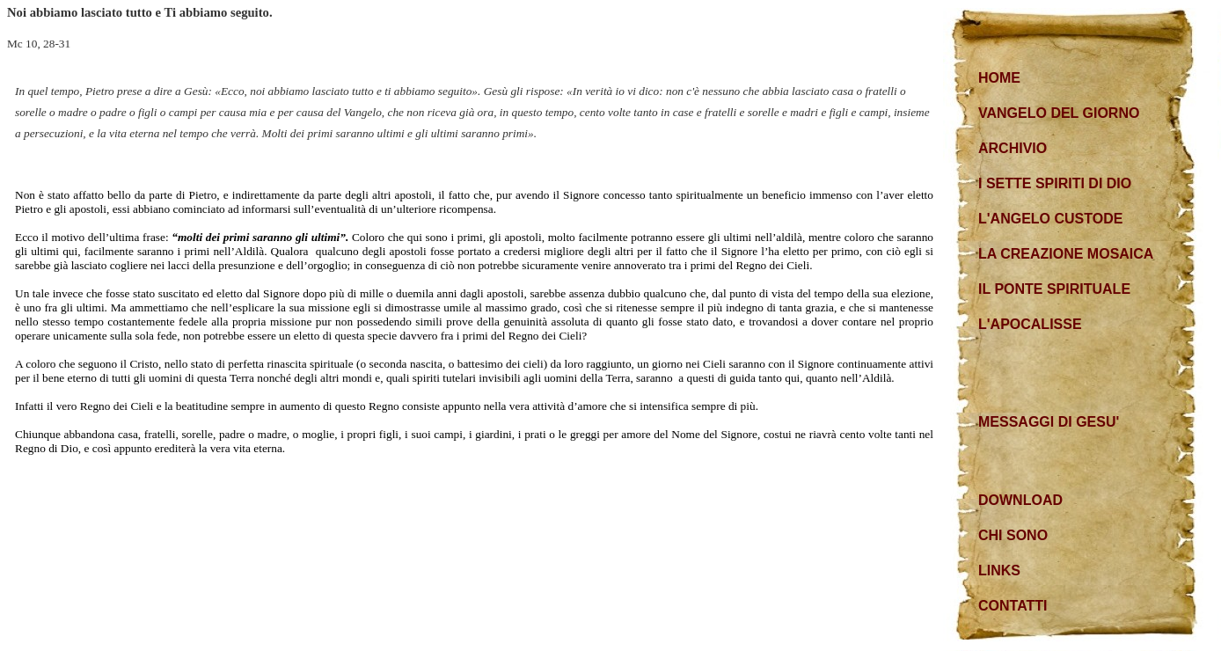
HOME (999, 77)
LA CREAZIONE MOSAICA (1065, 253)
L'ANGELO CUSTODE (1050, 218)
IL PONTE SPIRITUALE (1054, 289)
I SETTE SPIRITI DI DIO (1054, 183)
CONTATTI (1013, 605)
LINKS (999, 570)
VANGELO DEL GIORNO (1058, 113)
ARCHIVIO (1012, 148)
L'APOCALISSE (1030, 324)
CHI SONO (1013, 535)
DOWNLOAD (1020, 500)
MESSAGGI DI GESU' (1048, 421)
